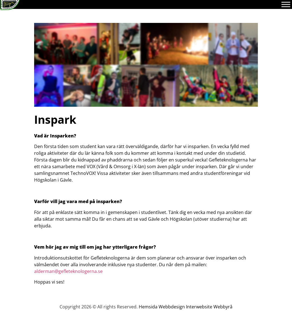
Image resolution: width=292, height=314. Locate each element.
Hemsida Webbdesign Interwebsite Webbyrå (185, 307)
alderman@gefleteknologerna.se (68, 271)
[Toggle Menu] (285, 4)
